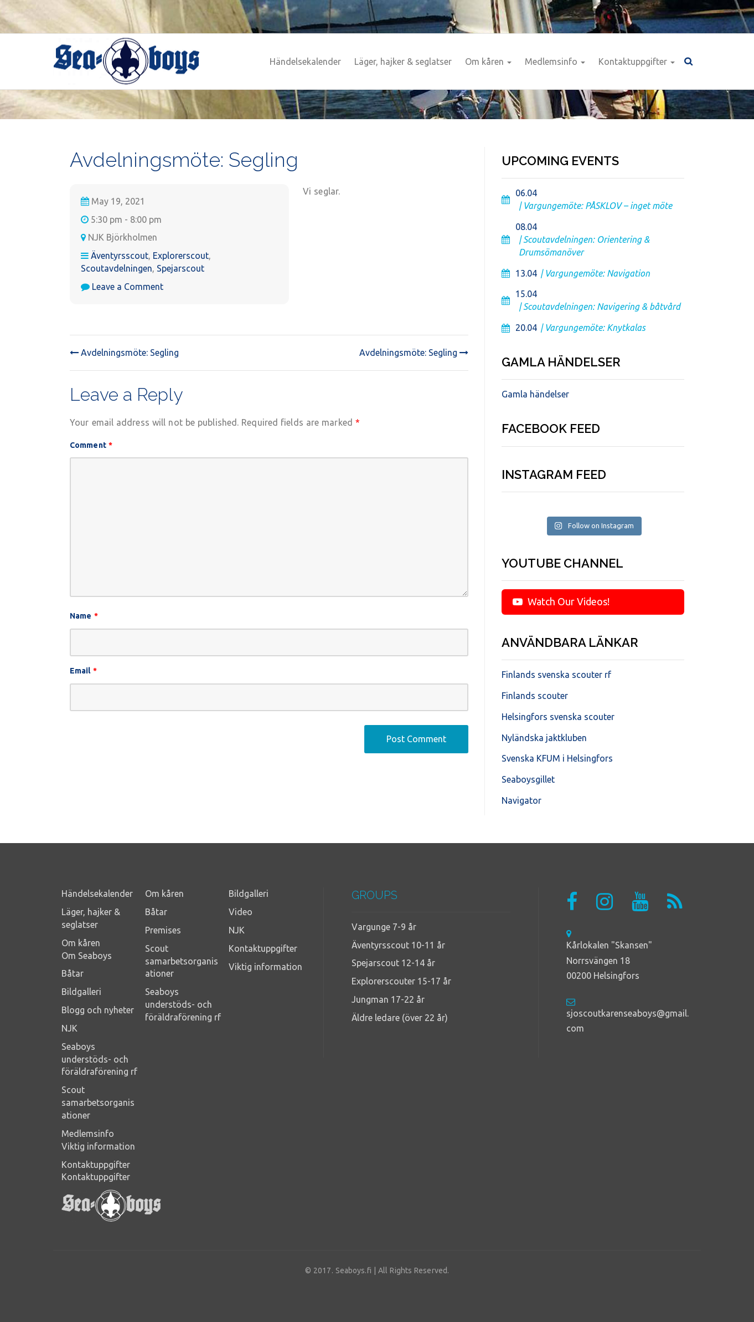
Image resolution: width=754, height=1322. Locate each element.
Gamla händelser (535, 394)
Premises (163, 930)
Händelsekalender (305, 62)
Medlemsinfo (555, 62)
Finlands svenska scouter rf (556, 675)
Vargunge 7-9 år (384, 927)
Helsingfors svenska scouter (558, 717)
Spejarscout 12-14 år (393, 963)
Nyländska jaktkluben (544, 738)
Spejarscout (180, 268)
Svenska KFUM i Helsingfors (557, 758)
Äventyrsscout (119, 256)
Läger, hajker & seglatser (403, 62)
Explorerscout (181, 256)
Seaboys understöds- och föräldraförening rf (99, 1059)
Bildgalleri (81, 992)
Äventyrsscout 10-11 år (398, 945)
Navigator (521, 800)
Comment (91, 445)
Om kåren (488, 62)
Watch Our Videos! (561, 601)
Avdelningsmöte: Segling (124, 353)
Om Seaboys (86, 956)
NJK (69, 1028)
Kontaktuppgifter (636, 62)
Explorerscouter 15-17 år (401, 981)
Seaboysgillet (528, 779)
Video (240, 912)
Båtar (72, 973)
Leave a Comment (127, 287)
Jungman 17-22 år (388, 999)
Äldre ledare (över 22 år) (400, 1018)
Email (83, 670)
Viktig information (98, 1146)
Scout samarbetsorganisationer (98, 1102)
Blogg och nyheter (97, 1010)
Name (84, 615)
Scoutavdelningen (116, 268)
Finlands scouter (535, 696)
